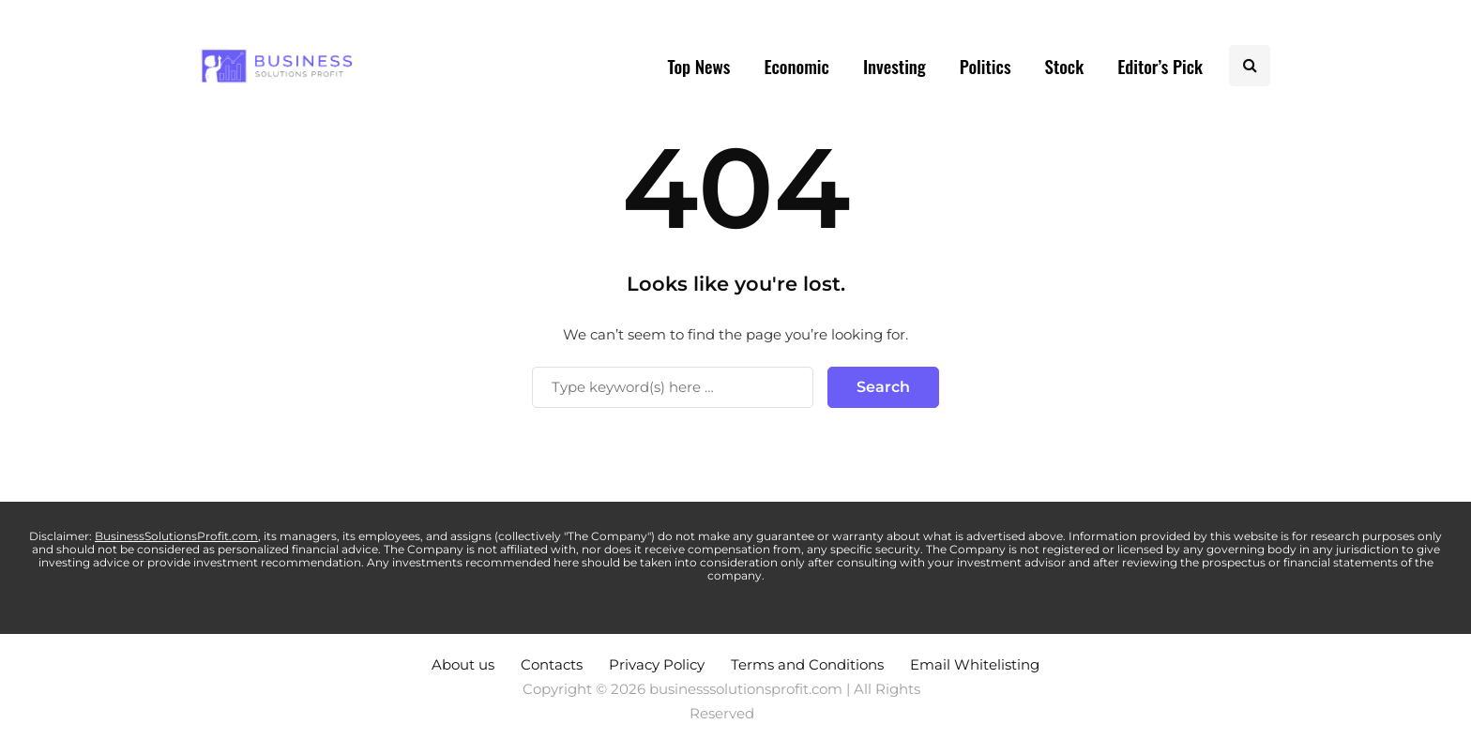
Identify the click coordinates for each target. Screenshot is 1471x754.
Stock (1064, 66)
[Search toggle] (1249, 65)
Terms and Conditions (807, 664)
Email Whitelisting (974, 664)
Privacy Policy (657, 664)
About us (463, 664)
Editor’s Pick (1160, 66)
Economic (796, 66)
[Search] (672, 387)
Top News (698, 66)
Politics (985, 66)
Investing (894, 66)
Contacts (552, 664)
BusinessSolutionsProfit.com (176, 536)
